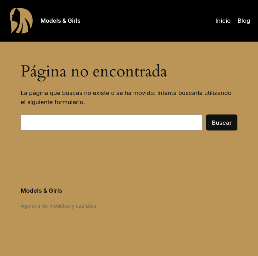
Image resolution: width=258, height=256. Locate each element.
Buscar (222, 122)
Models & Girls (61, 20)
